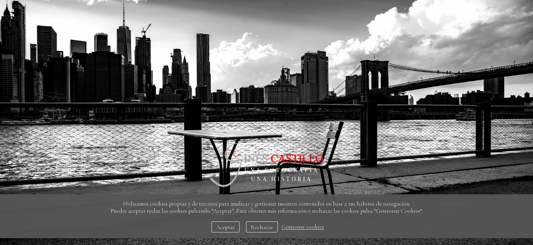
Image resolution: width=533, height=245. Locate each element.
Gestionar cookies (302, 227)
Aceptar (225, 227)
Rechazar (262, 227)
